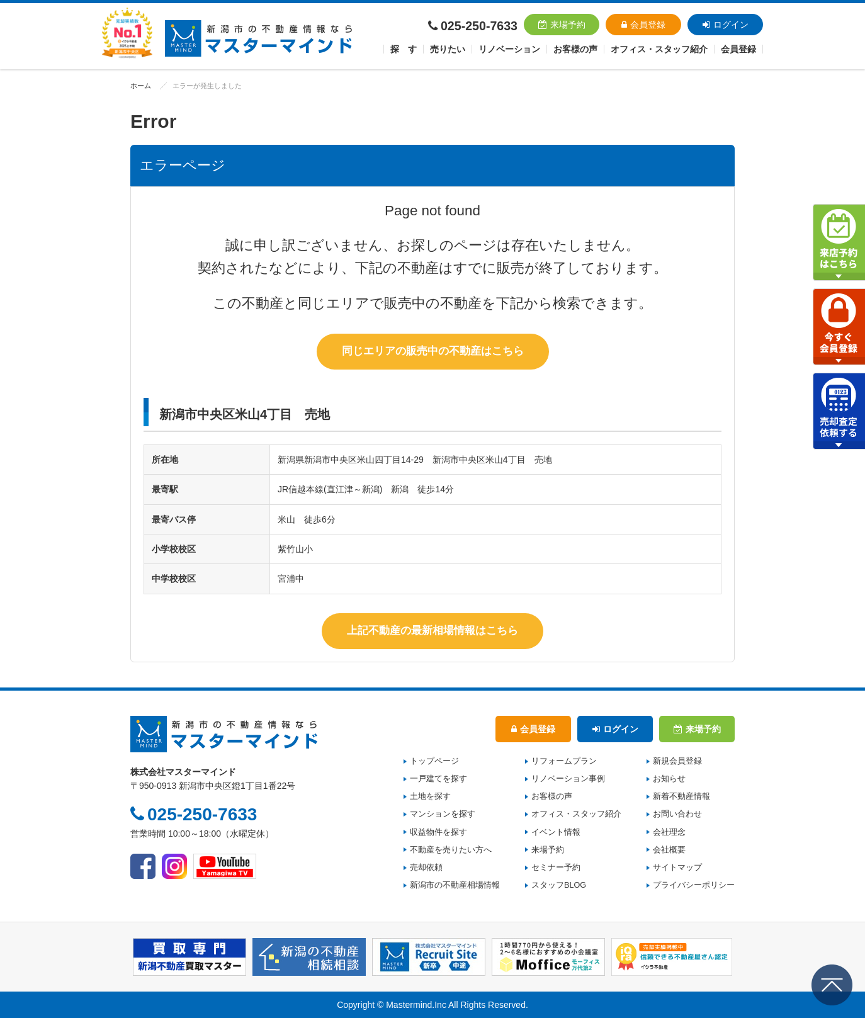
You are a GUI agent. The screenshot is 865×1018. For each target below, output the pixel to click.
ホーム (140, 85)
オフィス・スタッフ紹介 (576, 814)
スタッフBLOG (558, 885)
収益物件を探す (438, 831)
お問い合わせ (677, 814)
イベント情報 (555, 831)
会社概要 (669, 850)
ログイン (726, 25)
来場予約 (561, 25)
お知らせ (669, 778)
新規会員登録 (677, 761)
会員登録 (643, 25)
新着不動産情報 (681, 796)
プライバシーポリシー (694, 885)
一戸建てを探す (438, 778)
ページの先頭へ (831, 984)
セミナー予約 (555, 867)
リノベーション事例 (568, 778)
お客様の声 (575, 49)
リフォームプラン (564, 761)
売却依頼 (426, 867)
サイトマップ (677, 867)
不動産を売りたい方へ (451, 850)
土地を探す (430, 796)
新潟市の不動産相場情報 (455, 885)
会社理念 (669, 831)
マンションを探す (442, 814)
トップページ (434, 761)
